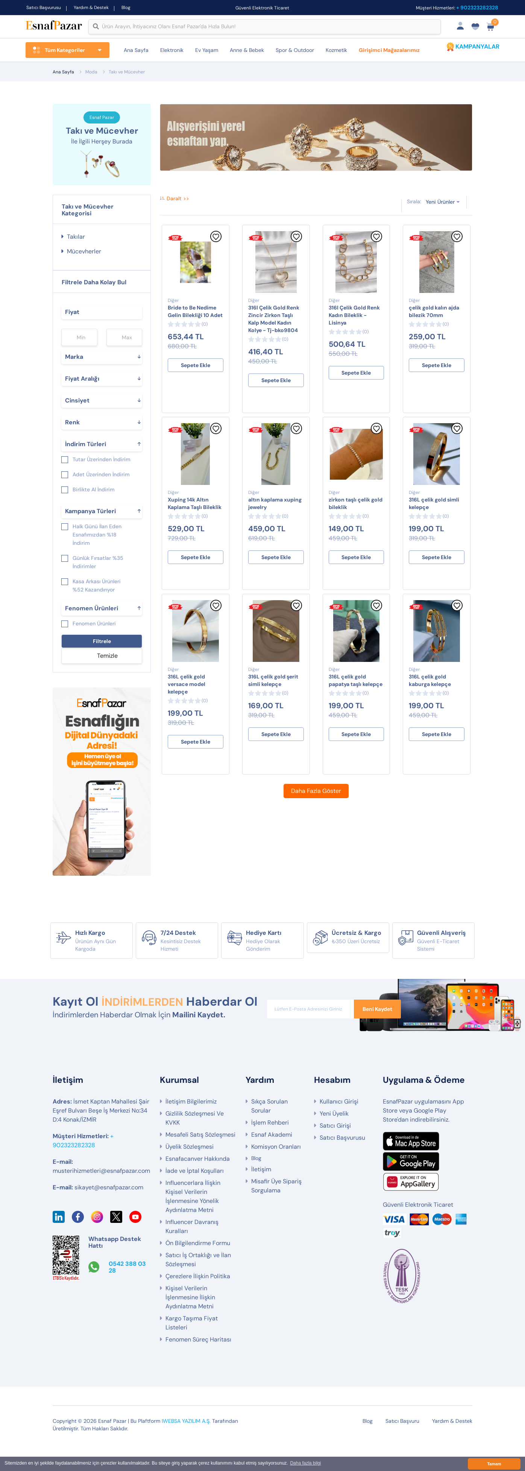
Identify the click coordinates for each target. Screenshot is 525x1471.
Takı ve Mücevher (127, 72)
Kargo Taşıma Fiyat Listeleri (191, 1350)
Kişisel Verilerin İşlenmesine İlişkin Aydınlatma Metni (190, 1325)
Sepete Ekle (195, 377)
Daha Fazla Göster (316, 803)
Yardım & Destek (91, 8)
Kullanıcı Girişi (339, 1129)
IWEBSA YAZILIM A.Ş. (186, 1448)
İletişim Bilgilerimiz (191, 1129)
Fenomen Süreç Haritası (198, 1367)
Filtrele (102, 652)
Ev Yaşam (206, 50)
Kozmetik (336, 50)
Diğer (173, 312)
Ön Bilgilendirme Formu (197, 1270)
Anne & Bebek (247, 50)
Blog (125, 8)
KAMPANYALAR (477, 46)
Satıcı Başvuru (402, 1448)
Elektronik (172, 50)
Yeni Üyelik (334, 1141)
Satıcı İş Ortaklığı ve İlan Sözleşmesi (198, 1287)
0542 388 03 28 (127, 1294)
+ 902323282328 (477, 7)
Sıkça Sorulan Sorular (269, 1133)
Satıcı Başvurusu (43, 8)
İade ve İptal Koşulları (194, 1198)
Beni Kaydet (377, 1020)
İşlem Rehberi (270, 1150)
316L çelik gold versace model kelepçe (186, 696)
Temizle (107, 667)
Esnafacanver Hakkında (197, 1186)
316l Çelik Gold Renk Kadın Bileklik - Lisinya (354, 327)
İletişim (261, 1197)
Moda (91, 72)
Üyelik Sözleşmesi (189, 1174)
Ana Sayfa (136, 50)
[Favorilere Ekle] (216, 252)
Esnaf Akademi (271, 1162)
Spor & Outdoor (295, 50)
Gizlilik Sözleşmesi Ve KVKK (194, 1145)
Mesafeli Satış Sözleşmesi (200, 1162)
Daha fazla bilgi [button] (305, 1463)
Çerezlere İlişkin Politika (197, 1304)
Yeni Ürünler (440, 213)
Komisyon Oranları (276, 1174)
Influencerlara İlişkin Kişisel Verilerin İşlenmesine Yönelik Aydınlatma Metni (192, 1223)
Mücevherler (84, 263)
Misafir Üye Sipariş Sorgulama (276, 1213)
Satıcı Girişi (335, 1153)
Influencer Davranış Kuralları (191, 1253)
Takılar (76, 248)
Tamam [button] (494, 1464)
